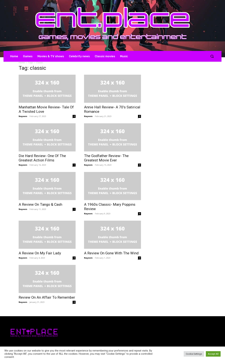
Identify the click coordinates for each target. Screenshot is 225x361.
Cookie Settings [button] (194, 354)
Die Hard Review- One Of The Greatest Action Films (42, 158)
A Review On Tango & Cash (40, 204)
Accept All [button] (213, 354)
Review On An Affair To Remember (47, 297)
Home (22, 62)
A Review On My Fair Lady (40, 253)
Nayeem (23, 116)
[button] (212, 56)
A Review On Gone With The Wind (111, 253)
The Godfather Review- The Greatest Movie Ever (106, 158)
